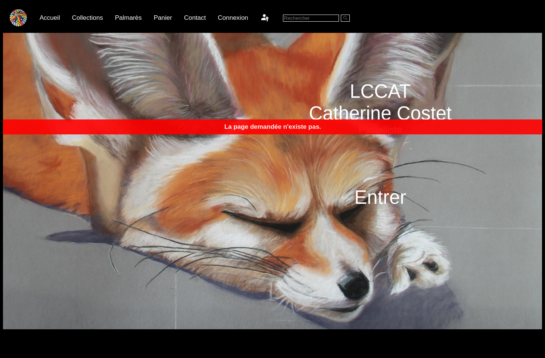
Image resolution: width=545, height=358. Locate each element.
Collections (87, 17)
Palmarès (128, 17)
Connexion (233, 17)
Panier (163, 17)
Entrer (380, 197)
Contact (195, 17)
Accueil (50, 17)
